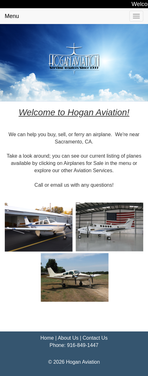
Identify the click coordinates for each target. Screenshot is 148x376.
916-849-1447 (82, 345)
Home (47, 338)
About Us (68, 338)
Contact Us (95, 338)
